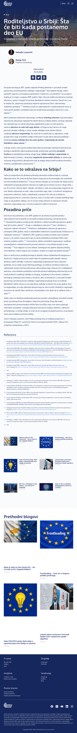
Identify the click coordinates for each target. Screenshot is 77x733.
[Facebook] (52, 706)
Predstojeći (44, 662)
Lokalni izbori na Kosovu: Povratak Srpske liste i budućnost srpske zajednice (64, 461)
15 (5, 419)
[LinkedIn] (67, 706)
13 (4, 407)
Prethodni (44, 664)
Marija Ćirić (21, 60)
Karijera (6, 664)
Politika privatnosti (9, 693)
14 (5, 413)
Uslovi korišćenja (9, 692)
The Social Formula (48, 729)
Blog (42, 681)
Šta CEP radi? (8, 662)
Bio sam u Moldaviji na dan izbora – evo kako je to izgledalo (28, 485)
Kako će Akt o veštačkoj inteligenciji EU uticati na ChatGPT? (63, 485)
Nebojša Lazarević (24, 52)
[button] (33, 77)
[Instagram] (72, 706)
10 (5, 392)
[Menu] (72, 3)
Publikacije (44, 677)
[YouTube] (62, 706)
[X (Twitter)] (57, 706)
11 (4, 397)
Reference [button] (10, 334)
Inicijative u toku (8, 677)
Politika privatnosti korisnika (12, 695)
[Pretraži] (68, 3)
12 (4, 402)
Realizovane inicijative (10, 679)
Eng (63, 3)
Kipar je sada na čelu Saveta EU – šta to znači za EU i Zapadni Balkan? (28, 439)
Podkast (43, 679)
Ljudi (5, 666)
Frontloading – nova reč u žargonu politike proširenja (64, 438)
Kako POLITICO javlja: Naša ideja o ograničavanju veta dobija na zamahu (28, 461)
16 (5, 425)
